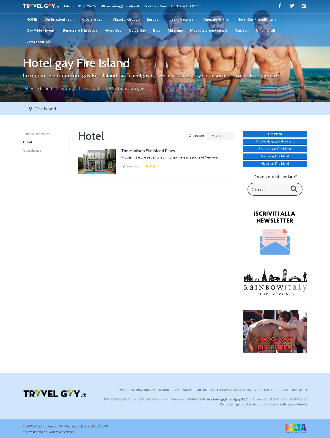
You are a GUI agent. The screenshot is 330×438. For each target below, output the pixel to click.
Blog (156, 30)
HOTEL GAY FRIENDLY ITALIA (231, 389)
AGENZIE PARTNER (196, 389)
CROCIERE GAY (169, 389)
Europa (152, 19)
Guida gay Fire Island (275, 156)
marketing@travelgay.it (225, 399)
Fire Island (41, 88)
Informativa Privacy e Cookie (286, 404)
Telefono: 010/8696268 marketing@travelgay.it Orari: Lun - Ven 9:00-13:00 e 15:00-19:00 (113, 7)
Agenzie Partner (217, 19)
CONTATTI (299, 389)
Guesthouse (32, 150)
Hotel (27, 142)
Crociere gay (92, 19)
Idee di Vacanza (180, 19)
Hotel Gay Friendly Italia (256, 19)
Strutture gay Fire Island (275, 149)
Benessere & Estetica (80, 30)
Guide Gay (137, 30)
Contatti (242, 30)
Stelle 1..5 (217, 136)
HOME (32, 19)
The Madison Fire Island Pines (148, 150)
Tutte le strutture (36, 134)
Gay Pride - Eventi (41, 30)
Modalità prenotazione (208, 30)
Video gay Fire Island (275, 163)
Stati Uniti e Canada (81, 88)
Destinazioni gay (58, 19)
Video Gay (113, 30)
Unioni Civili (265, 30)
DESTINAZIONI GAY (142, 389)
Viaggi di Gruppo (126, 19)
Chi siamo (175, 30)
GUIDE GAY (280, 389)
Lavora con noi (38, 41)
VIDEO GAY (262, 389)
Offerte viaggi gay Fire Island (275, 141)
